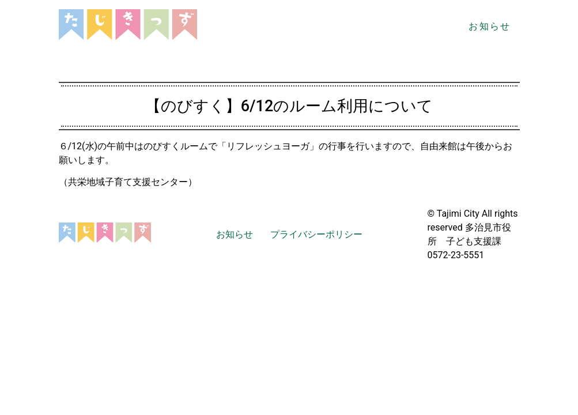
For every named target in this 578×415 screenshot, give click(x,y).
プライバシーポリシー (316, 234)
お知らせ (490, 26)
